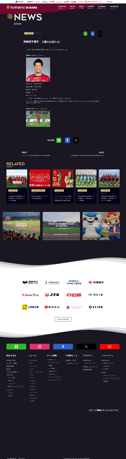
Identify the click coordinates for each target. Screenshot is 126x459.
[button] (62, 7)
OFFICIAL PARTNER (63, 319)
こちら (45, 108)
